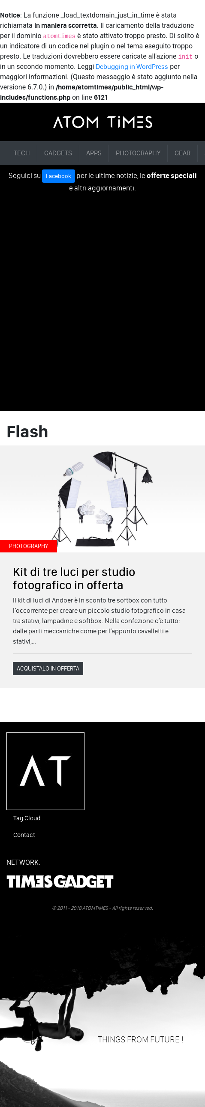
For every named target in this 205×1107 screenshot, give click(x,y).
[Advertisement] (102, 300)
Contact (24, 835)
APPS (94, 153)
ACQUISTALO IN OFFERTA (48, 668)
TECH (22, 153)
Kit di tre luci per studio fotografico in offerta (74, 578)
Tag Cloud (26, 818)
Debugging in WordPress (132, 66)
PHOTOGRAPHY (138, 153)
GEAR (182, 153)
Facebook (58, 176)
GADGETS (58, 153)
